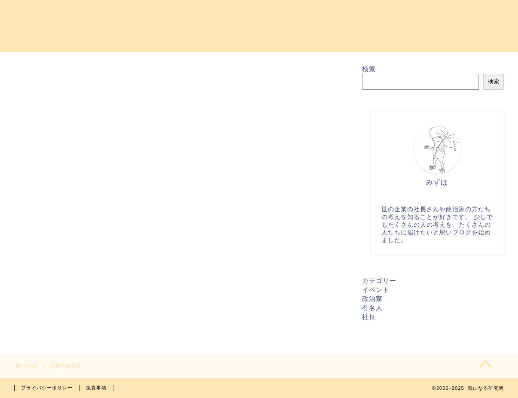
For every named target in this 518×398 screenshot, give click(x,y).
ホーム (167, 13)
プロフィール (282, 13)
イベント (376, 289)
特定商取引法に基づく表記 (456, 13)
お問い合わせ (220, 13)
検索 (369, 69)
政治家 (372, 298)
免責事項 (96, 387)
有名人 (372, 307)
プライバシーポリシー (359, 13)
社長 (369, 316)
